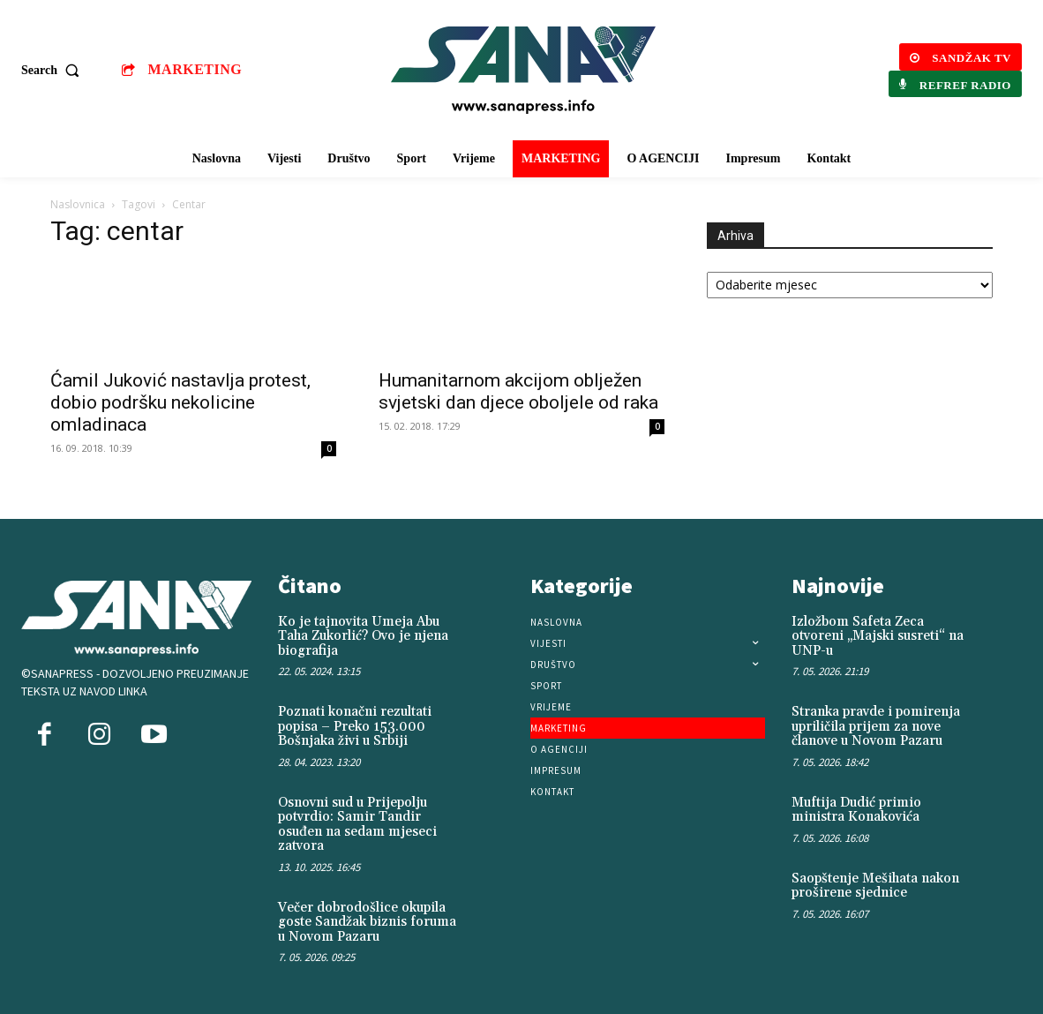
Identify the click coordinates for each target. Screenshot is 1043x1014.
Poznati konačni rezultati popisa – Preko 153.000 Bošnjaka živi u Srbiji (354, 726)
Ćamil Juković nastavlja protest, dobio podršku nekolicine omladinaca (180, 402)
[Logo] (524, 70)
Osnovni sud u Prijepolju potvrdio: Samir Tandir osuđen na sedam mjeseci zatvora (357, 824)
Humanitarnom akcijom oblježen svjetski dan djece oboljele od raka (518, 391)
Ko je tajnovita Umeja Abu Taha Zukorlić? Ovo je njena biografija (363, 636)
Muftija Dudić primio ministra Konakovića (856, 810)
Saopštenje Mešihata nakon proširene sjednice (875, 886)
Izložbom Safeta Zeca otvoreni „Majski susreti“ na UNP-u (878, 636)
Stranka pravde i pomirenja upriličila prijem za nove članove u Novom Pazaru (876, 726)
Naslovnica (77, 204)
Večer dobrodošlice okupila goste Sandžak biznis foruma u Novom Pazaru (367, 922)
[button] (54, 70)
